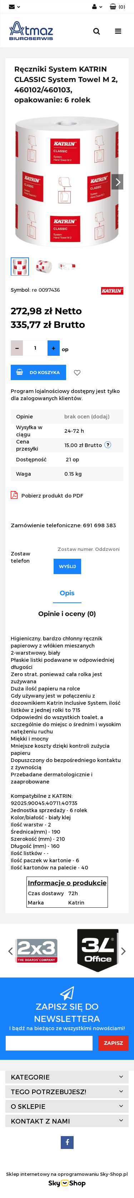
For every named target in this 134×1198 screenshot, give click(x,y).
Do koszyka (38, 372)
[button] (117, 7)
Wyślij (67, 566)
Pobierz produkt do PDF (47, 495)
